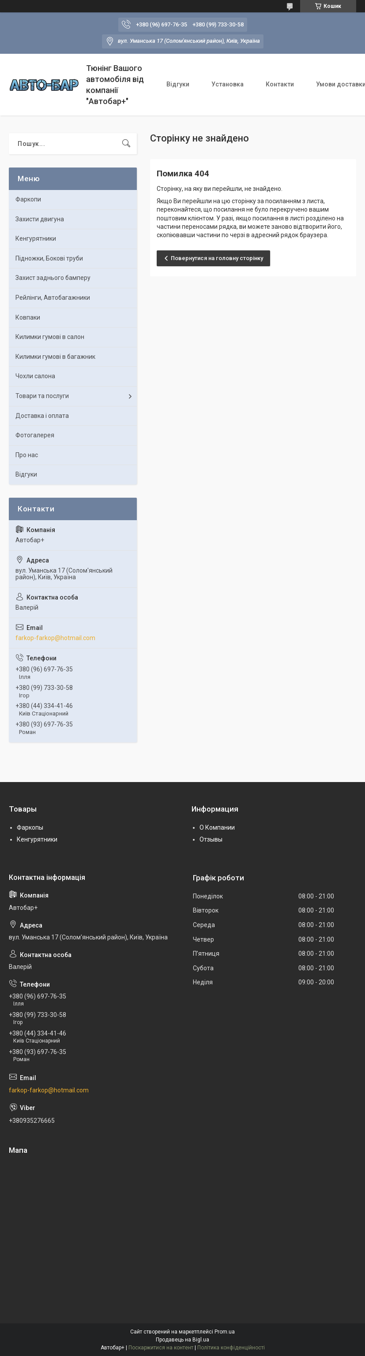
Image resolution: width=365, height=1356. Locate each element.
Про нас (26, 454)
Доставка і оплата (42, 415)
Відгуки (177, 84)
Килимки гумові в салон (49, 336)
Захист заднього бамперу (52, 277)
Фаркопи (28, 199)
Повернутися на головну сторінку (217, 258)
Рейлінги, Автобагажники (52, 297)
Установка (227, 84)
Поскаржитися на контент (160, 1348)
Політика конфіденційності (231, 1348)
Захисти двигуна (39, 219)
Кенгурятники (35, 238)
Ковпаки (27, 317)
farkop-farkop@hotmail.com (55, 637)
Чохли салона (35, 376)
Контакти (280, 84)
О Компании (217, 827)
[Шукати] (126, 143)
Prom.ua (224, 1332)
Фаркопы (30, 827)
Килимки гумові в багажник (55, 356)
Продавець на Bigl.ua (182, 1340)
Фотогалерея (34, 435)
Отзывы (210, 839)
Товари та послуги (42, 395)
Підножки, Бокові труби (49, 258)
